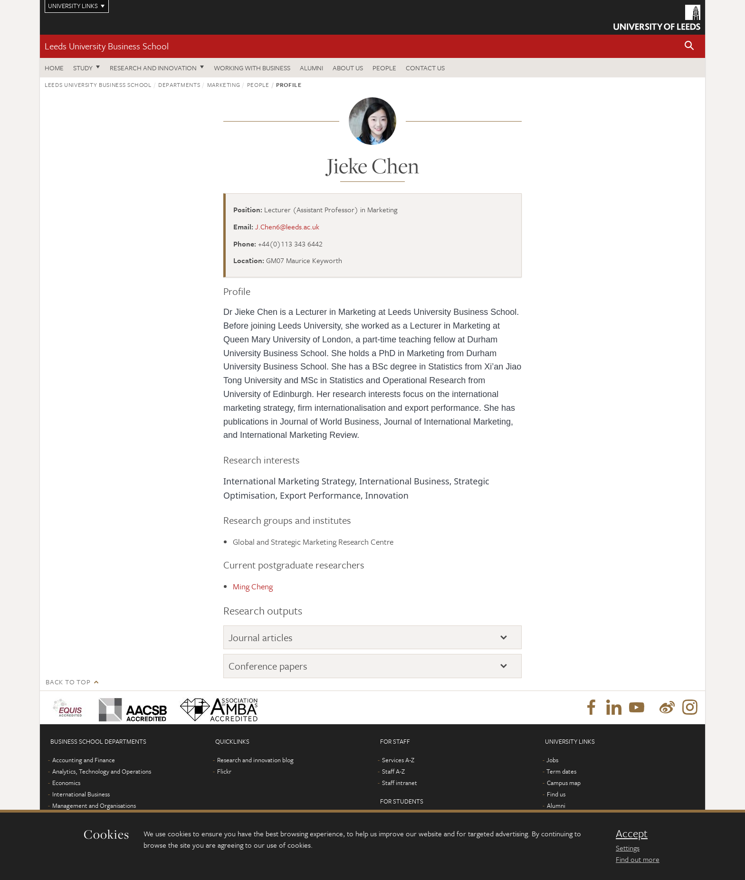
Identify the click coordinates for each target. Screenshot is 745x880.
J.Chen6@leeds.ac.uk (287, 226)
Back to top (68, 682)
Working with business (252, 68)
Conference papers (268, 666)
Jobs (552, 760)
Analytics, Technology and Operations (101, 771)
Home (54, 68)
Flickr (224, 771)
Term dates (561, 771)
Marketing (223, 84)
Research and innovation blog (255, 760)
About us (348, 68)
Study (83, 68)
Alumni (311, 68)
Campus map (564, 782)
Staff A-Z (393, 771)
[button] (689, 46)
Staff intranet (399, 782)
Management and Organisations (94, 805)
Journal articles (261, 637)
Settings (628, 847)
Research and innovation (153, 68)
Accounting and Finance (83, 760)
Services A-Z (398, 760)
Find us (556, 794)
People (384, 68)
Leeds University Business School (107, 45)
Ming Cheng (253, 586)
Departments (179, 84)
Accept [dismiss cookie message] (632, 833)
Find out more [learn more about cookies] (637, 859)
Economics (66, 782)
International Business (81, 794)
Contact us (425, 68)
